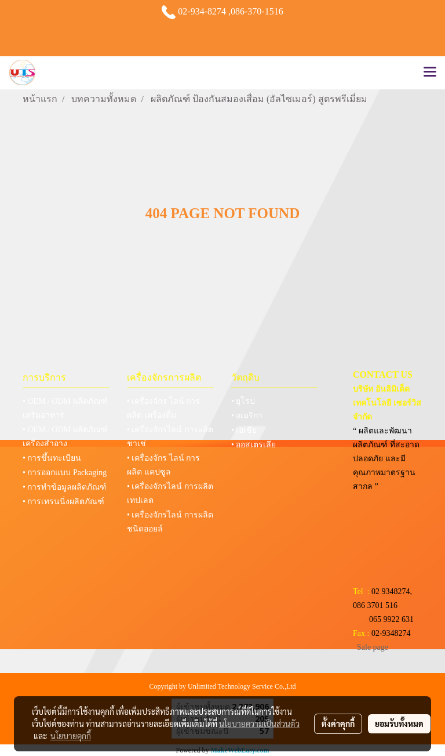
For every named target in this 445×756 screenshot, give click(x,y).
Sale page (372, 647)
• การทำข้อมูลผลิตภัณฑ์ (65, 487)
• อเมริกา (246, 415)
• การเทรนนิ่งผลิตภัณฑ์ (63, 501)
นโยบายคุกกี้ (70, 735)
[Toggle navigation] (430, 72)
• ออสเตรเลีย (253, 444)
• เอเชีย (244, 430)
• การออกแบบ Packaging (65, 472)
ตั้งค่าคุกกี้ (338, 723)
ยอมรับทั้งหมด (399, 723)
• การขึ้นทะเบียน (52, 458)
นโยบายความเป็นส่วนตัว (259, 723)
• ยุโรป (243, 401)
